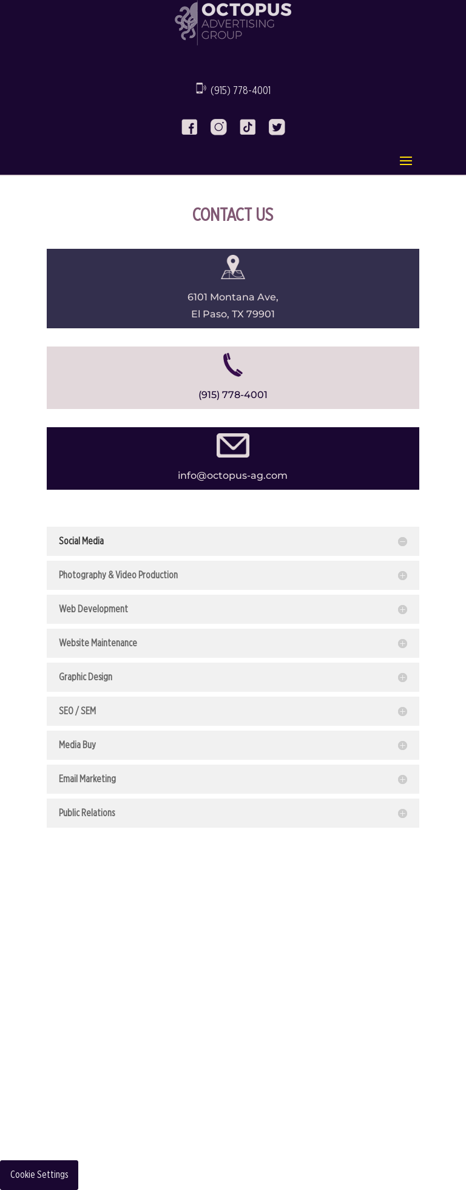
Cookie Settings (39, 1175)
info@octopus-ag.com (233, 475)
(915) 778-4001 (241, 91)
